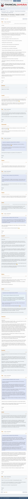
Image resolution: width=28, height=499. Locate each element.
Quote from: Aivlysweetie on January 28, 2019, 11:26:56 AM (11, 142)
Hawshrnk (3, 316)
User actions (25, 492)
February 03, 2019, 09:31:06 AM (5, 194)
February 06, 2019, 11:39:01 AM (5, 478)
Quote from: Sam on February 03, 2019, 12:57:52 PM (10, 292)
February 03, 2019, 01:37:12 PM (5, 290)
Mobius (2, 274)
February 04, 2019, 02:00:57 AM (5, 318)
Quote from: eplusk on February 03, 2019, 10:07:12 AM (10, 217)
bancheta (3, 350)
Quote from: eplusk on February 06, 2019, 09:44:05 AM (10, 435)
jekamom (3, 85)
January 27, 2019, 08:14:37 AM (5, 23)
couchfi (2, 95)
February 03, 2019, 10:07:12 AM (5, 204)
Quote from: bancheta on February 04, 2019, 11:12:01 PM (11, 379)
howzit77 (3, 235)
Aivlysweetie (3, 124)
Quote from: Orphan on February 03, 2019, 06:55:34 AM (10, 175)
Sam (2, 21)
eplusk (2, 202)
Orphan (2, 160)
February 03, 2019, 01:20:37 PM (5, 237)
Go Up (2, 492)
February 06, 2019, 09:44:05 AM (5, 413)
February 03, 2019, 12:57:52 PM (5, 215)
